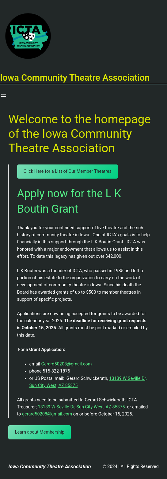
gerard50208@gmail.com (47, 414)
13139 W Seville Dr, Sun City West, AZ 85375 (81, 407)
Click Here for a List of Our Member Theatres (68, 171)
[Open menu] (3, 95)
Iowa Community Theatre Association (49, 466)
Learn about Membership (39, 432)
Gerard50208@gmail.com (66, 364)
